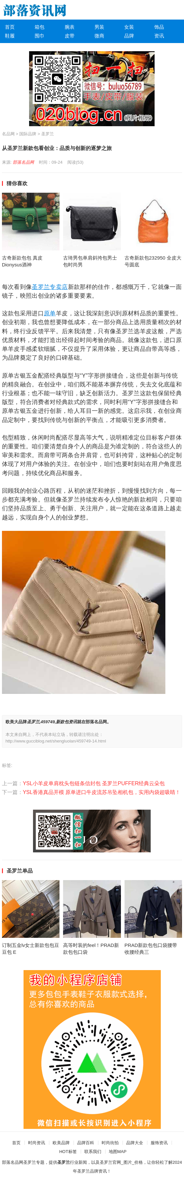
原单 (50, 313)
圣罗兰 (47, 133)
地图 (113, 1151)
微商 (99, 35)
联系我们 (92, 1151)
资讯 (159, 35)
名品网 (8, 133)
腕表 (70, 27)
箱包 (39, 27)
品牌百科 (85, 1142)
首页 (10, 27)
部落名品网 (23, 162)
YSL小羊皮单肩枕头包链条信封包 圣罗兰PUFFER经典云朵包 (94, 783)
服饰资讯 (159, 1142)
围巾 (39, 35)
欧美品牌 (61, 1142)
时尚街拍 (110, 1142)
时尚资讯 (36, 1142)
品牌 (129, 35)
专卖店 (59, 287)
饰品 (159, 27)
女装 (129, 27)
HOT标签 (67, 1151)
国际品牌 (27, 133)
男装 (99, 27)
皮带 (70, 35)
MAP (121, 1151)
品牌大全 (134, 1142)
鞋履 (10, 35)
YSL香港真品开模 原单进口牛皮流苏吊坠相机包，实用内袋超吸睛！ (102, 792)
